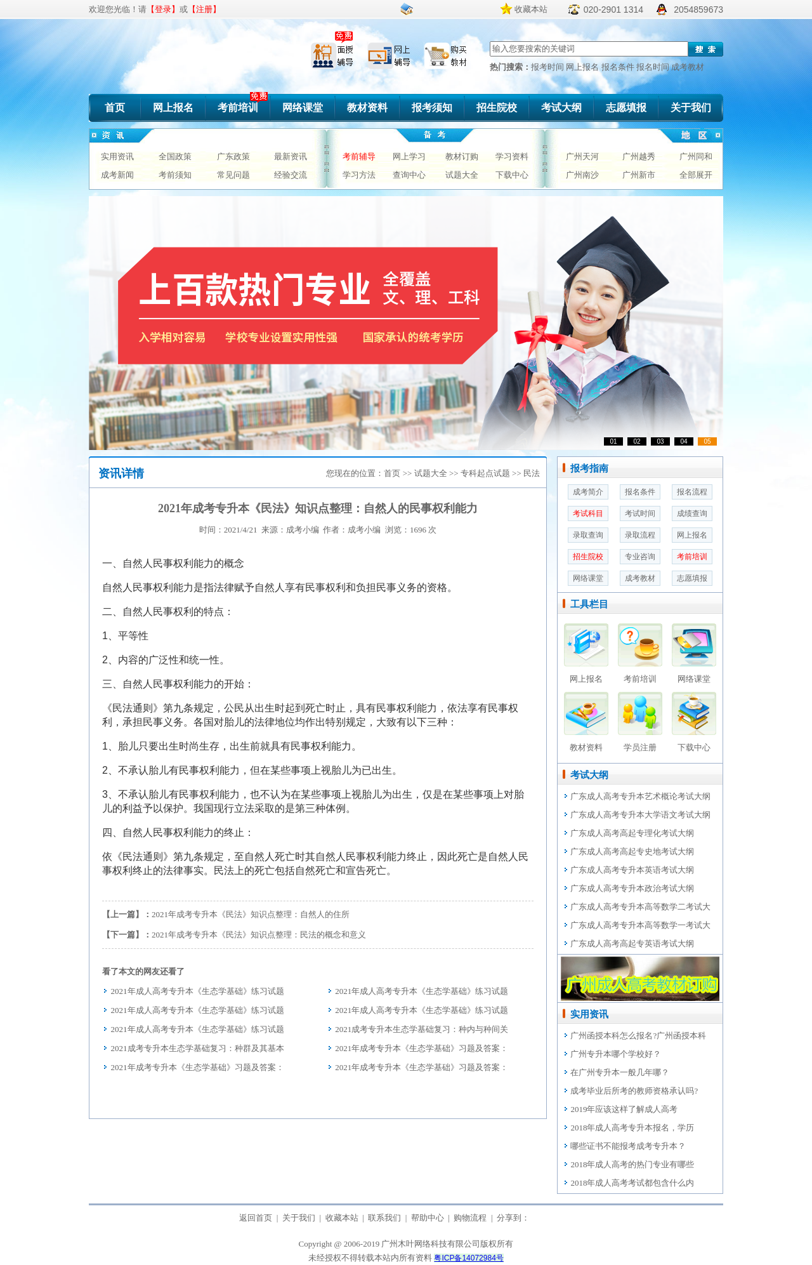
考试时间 (640, 513)
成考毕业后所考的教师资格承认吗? (634, 1091)
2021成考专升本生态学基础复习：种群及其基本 (197, 1048)
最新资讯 (290, 156)
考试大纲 (561, 107)
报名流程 (692, 491)
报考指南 (589, 468)
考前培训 (238, 107)
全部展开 (695, 175)
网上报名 (583, 67)
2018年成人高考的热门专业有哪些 (632, 1164)
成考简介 (588, 491)
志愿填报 (626, 107)
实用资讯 (117, 156)
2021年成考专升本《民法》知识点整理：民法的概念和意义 (259, 934)
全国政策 (175, 156)
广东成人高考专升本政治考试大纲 (632, 888)
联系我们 (384, 1217)
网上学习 (409, 156)
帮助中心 (427, 1217)
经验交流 (290, 175)
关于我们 (691, 107)
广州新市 (638, 175)
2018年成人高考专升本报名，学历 (632, 1127)
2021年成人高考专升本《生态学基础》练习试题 (197, 991)
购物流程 (470, 1217)
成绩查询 (692, 513)
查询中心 (409, 175)
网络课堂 (302, 107)
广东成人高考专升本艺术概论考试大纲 (640, 796)
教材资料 (367, 107)
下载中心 (511, 175)
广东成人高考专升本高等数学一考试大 (640, 925)
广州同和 (695, 156)
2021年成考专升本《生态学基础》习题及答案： (421, 1048)
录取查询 (588, 535)
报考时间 (548, 67)
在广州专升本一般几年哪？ (619, 1072)
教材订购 (461, 156)
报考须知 (432, 107)
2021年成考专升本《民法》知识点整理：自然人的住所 (251, 914)
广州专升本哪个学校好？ (615, 1054)
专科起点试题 (485, 473)
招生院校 (496, 107)
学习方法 (359, 175)
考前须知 (175, 175)
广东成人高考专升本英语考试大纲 (632, 870)
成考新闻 (117, 175)
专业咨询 (640, 556)
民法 (531, 473)
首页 (115, 107)
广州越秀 (638, 156)
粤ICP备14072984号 (468, 1258)
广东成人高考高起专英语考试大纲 (632, 943)
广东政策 (233, 156)
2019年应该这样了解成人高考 (624, 1109)
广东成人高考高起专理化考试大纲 (632, 833)
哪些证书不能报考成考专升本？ (628, 1146)
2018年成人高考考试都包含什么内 (632, 1183)
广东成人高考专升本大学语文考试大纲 (640, 814)
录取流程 (640, 535)
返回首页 (255, 1217)
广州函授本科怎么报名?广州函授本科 (638, 1035)
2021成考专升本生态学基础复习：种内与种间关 (421, 1029)
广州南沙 (582, 175)
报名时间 (653, 67)
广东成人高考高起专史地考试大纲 (632, 851)
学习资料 (511, 156)
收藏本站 (530, 9)
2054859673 (698, 9)
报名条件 (618, 67)
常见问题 (233, 175)
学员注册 (640, 747)
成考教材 (687, 67)
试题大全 (461, 175)
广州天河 (582, 156)
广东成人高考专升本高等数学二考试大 (640, 906)
